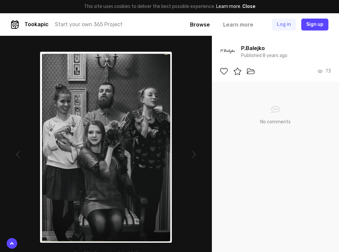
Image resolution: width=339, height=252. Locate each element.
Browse (200, 25)
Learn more (228, 6)
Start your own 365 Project (88, 24)
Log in (284, 24)
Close (248, 6)
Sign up (314, 24)
